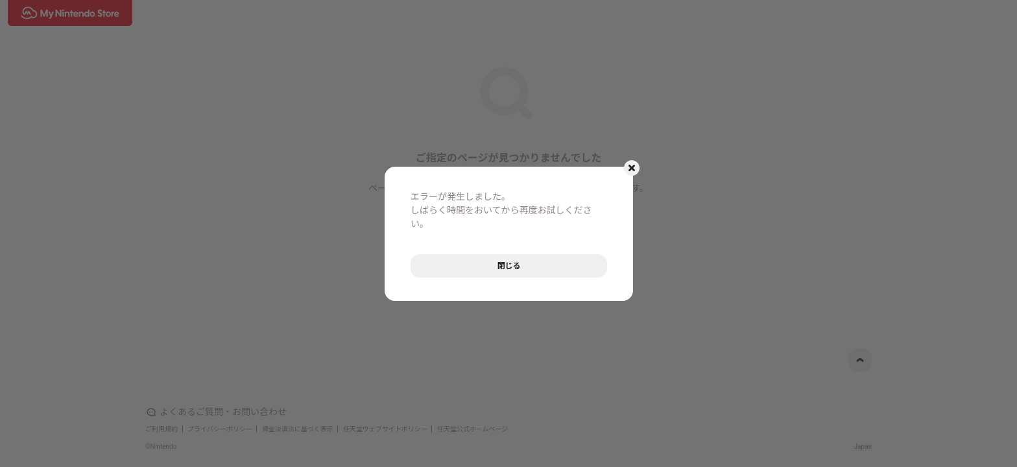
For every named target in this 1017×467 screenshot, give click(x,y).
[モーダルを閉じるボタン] (632, 168)
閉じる (508, 265)
